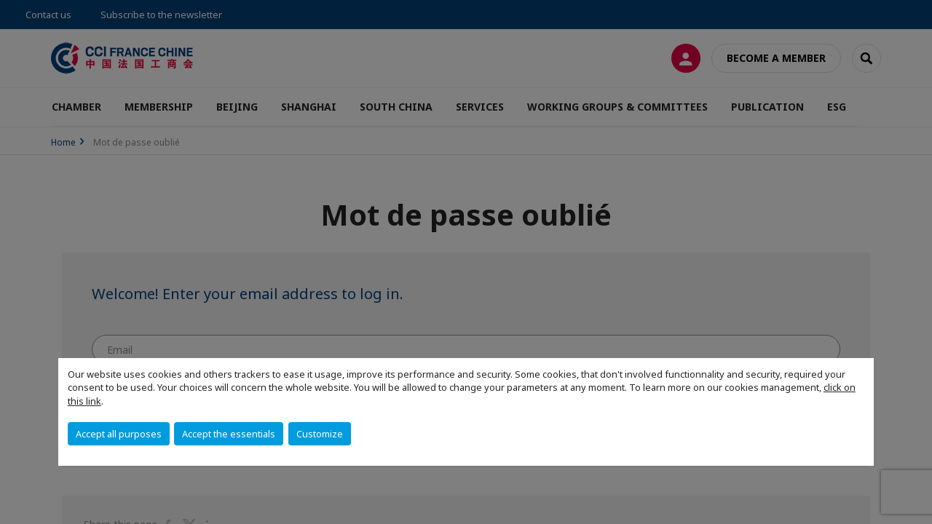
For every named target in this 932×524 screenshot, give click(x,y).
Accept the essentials (228, 433)
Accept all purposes (119, 433)
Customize (319, 433)
